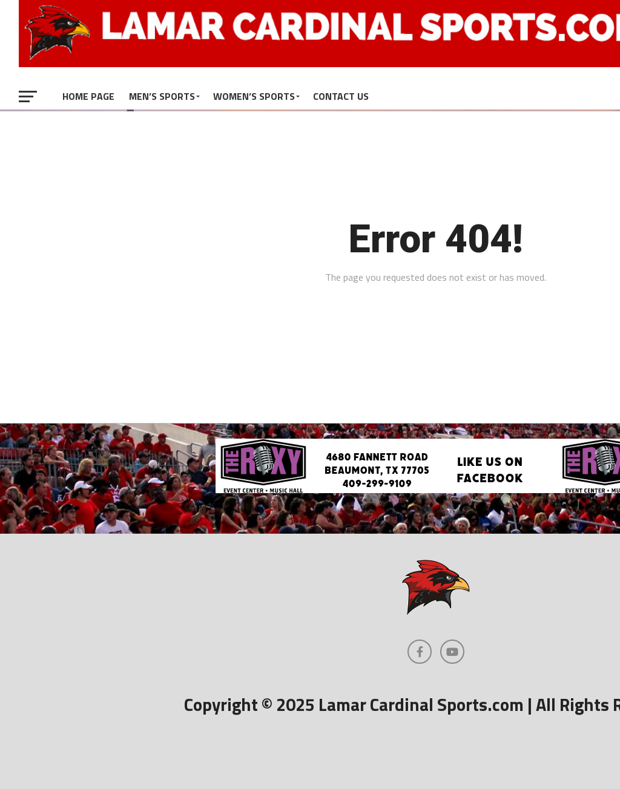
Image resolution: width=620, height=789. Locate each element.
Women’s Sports (254, 96)
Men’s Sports (162, 96)
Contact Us (341, 96)
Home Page (88, 96)
